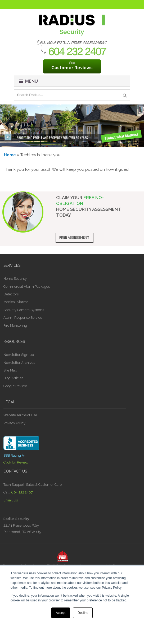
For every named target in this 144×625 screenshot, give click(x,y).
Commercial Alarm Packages (26, 287)
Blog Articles (13, 378)
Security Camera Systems (23, 310)
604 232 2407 (22, 492)
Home (10, 154)
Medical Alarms (15, 302)
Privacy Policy (14, 423)
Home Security (15, 279)
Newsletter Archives (19, 363)
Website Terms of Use (20, 415)
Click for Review (15, 462)
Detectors (11, 294)
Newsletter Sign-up (18, 355)
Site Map (10, 370)
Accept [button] (61, 613)
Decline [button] (83, 613)
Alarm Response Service (22, 318)
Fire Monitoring (15, 325)
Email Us (10, 500)
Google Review (15, 386)
